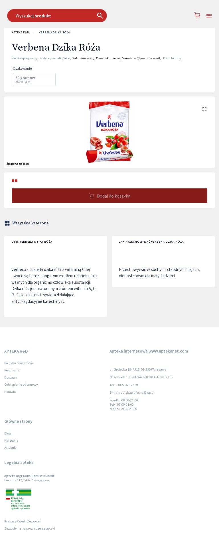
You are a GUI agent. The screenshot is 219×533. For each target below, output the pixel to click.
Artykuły (10, 447)
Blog (7, 433)
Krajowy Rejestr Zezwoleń (22, 521)
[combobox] (106, 15)
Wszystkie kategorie (27, 223)
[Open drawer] (209, 15)
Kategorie (11, 440)
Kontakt (10, 391)
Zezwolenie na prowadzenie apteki (29, 528)
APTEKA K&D (20, 32)
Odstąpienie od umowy (21, 384)
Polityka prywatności (19, 363)
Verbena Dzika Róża (54, 32)
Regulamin (12, 370)
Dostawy (10, 377)
